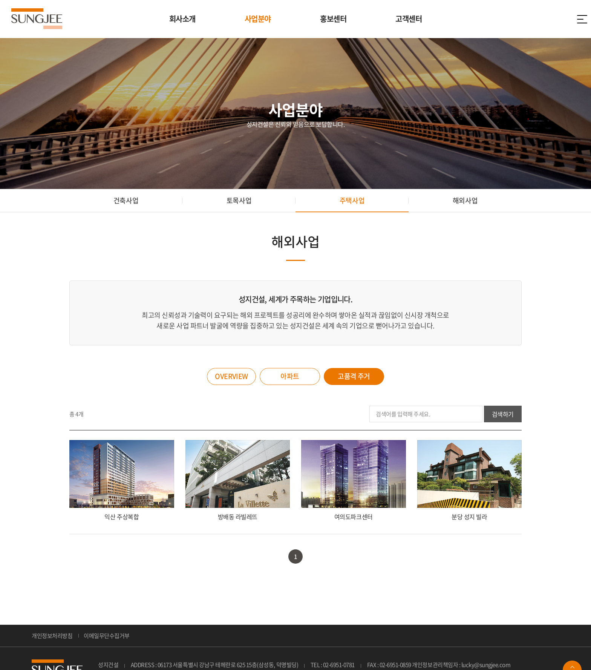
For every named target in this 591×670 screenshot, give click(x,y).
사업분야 (258, 18)
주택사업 (352, 200)
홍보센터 (333, 18)
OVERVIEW (231, 376)
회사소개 (182, 18)
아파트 (289, 376)
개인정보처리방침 (52, 636)
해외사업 (465, 200)
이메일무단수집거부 (107, 636)
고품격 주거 (354, 376)
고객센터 (408, 18)
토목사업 (239, 200)
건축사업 (125, 200)
